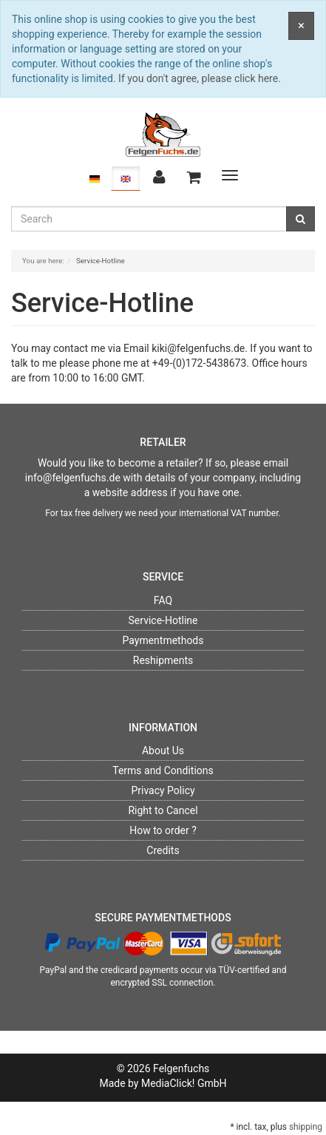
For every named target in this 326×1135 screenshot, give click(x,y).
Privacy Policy (162, 790)
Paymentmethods (162, 640)
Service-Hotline (163, 620)
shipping (305, 1127)
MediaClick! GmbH (184, 1083)
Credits (162, 850)
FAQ (163, 600)
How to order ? (163, 830)
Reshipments (163, 660)
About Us (163, 750)
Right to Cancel (162, 810)
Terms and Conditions (163, 770)
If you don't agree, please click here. (199, 78)
